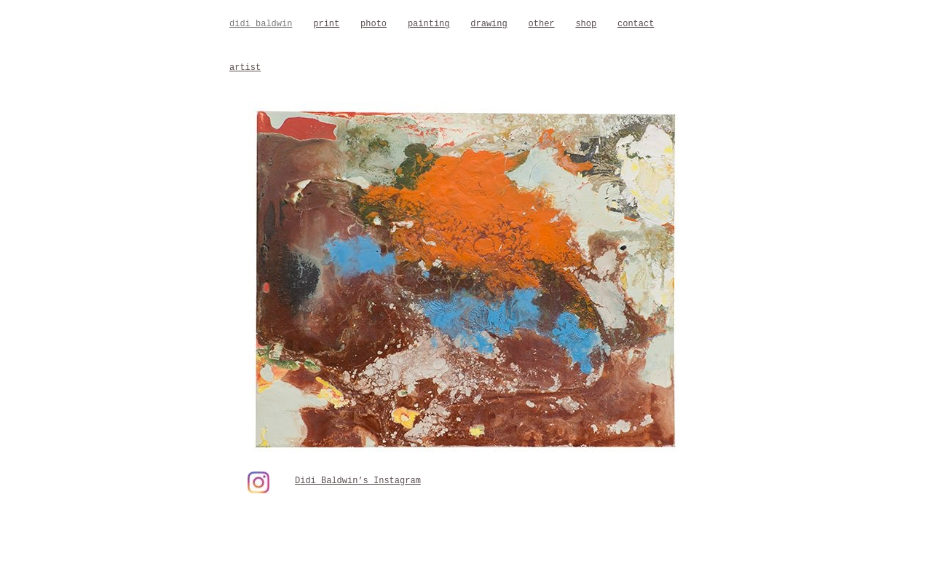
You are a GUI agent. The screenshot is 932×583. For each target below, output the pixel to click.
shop (585, 24)
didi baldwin (260, 24)
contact (635, 24)
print (326, 24)
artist (245, 68)
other (542, 24)
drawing (488, 24)
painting (429, 24)
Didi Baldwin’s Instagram (358, 481)
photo (373, 24)
